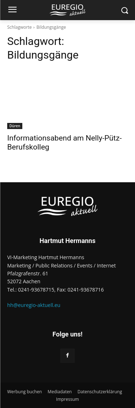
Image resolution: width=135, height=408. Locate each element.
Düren (14, 125)
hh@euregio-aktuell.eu (33, 305)
